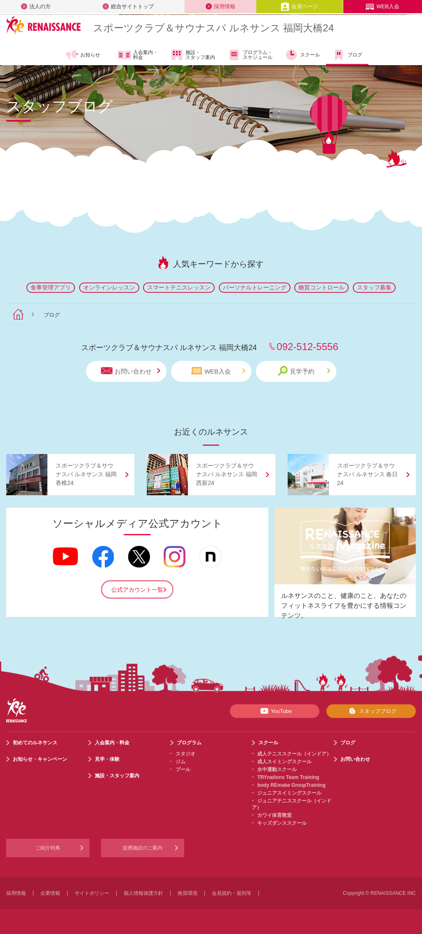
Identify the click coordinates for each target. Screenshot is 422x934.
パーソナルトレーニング (254, 287)
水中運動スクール (277, 769)
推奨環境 (187, 893)
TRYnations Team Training (288, 777)
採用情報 (220, 6)
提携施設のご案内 (142, 848)
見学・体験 (107, 759)
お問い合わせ (130, 371)
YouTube (275, 711)
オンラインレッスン (109, 287)
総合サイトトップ (128, 6)
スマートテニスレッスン (179, 287)
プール (183, 769)
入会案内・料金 (138, 55)
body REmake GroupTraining (291, 785)
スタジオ (185, 754)
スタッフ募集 (374, 287)
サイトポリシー (92, 893)
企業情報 (50, 893)
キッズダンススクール (282, 823)
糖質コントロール (321, 287)
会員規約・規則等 (231, 893)
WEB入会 (382, 6)
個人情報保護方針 (143, 893)
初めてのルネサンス (35, 743)
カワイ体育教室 (274, 815)
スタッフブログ (371, 711)
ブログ (347, 54)
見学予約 (304, 371)
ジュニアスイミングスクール (289, 793)
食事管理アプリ (50, 287)
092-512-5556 (307, 346)
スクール (302, 54)
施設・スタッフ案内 (192, 54)
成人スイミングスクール (284, 762)
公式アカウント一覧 (137, 589)
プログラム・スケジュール (249, 54)
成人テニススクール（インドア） (294, 754)
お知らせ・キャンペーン (40, 759)
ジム (180, 762)
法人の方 (36, 6)
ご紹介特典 (47, 848)
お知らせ (82, 54)
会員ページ (299, 6)
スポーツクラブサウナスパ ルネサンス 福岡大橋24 (213, 27)
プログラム (189, 743)
